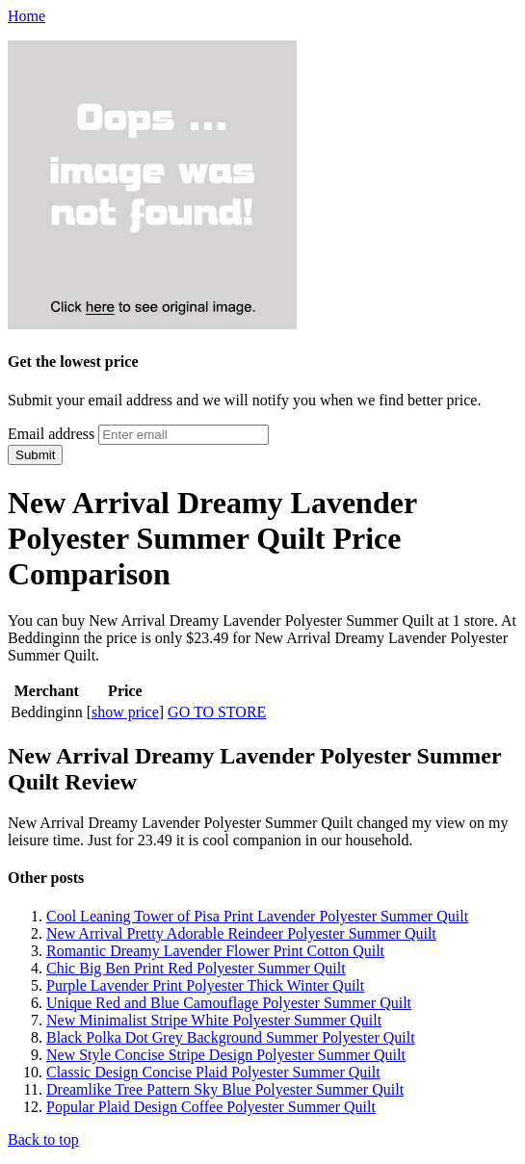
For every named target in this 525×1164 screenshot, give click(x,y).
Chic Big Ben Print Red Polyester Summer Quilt (196, 968)
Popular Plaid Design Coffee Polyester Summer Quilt (211, 1107)
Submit (35, 455)
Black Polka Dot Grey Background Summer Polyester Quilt (230, 1037)
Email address (51, 434)
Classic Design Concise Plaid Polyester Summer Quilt (213, 1072)
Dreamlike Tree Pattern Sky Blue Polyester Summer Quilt (225, 1089)
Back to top (43, 1139)
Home (26, 16)
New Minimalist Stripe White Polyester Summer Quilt (213, 1020)
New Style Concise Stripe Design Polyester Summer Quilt (226, 1055)
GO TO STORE (217, 712)
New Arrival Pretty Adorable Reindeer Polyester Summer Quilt (241, 933)
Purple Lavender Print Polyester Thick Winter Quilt (205, 985)
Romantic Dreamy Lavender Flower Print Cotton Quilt (215, 951)
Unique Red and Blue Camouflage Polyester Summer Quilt (228, 1003)
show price (125, 712)
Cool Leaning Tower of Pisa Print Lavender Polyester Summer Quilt (257, 916)
